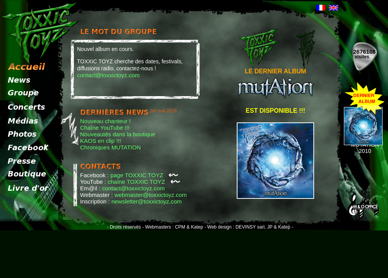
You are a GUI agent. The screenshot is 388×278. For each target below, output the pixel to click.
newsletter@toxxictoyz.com (146, 201)
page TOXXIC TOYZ (144, 175)
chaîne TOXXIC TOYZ (144, 181)
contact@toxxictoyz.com (108, 75)
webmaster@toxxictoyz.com (151, 195)
